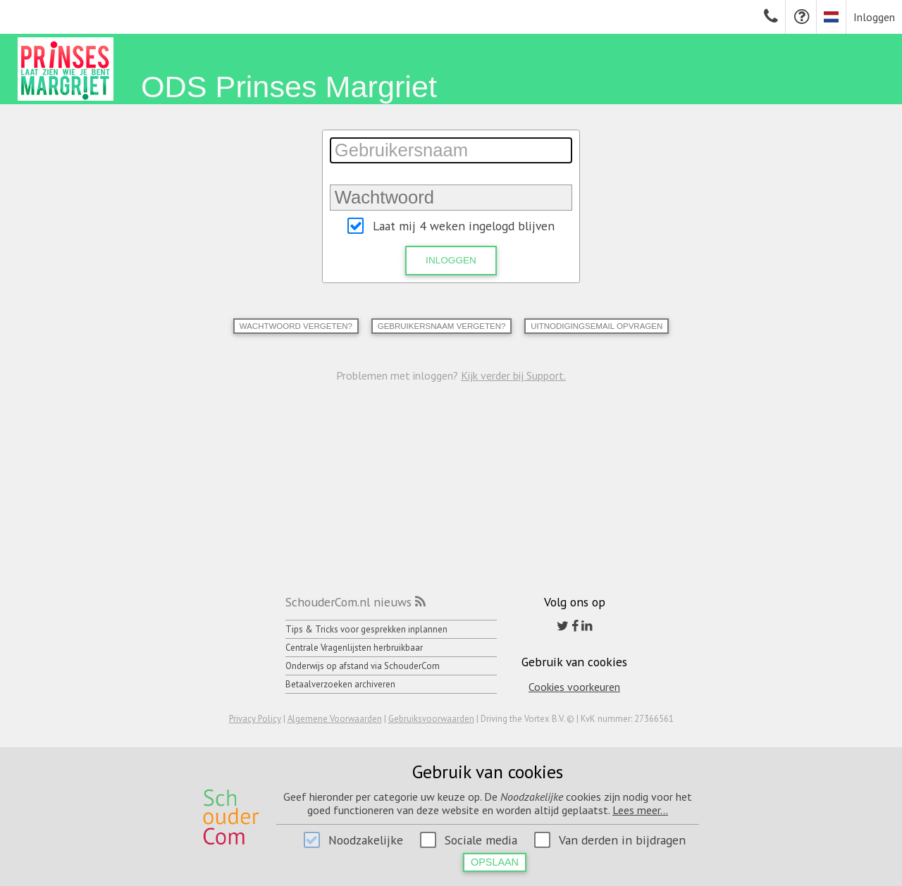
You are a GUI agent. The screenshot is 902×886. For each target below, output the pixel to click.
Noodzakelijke (365, 840)
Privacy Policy (255, 719)
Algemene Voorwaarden (335, 719)
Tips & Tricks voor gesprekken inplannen (366, 629)
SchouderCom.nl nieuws (348, 602)
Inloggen (874, 17)
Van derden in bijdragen (622, 840)
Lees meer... (640, 810)
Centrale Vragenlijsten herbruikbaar (354, 648)
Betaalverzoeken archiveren (340, 684)
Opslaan (495, 862)
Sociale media (481, 840)
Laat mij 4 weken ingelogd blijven (464, 226)
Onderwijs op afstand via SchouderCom (362, 666)
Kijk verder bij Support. (513, 375)
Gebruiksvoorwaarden (431, 719)
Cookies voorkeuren (574, 687)
